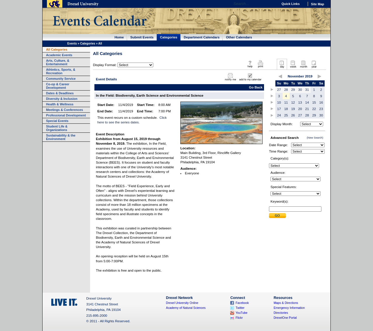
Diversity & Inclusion (62, 98)
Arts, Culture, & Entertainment (57, 62)
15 (314, 102)
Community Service (61, 78)
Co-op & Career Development (57, 85)
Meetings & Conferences (64, 109)
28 (286, 89)
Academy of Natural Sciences (186, 307)
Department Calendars (202, 37)
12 (293, 102)
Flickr (239, 317)
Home (119, 37)
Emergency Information (289, 307)
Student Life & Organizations (57, 128)
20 (300, 109)
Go (272, 3)
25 (286, 115)
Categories (168, 37)
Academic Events (59, 55)
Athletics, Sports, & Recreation (60, 71)
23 (321, 109)
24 (279, 115)
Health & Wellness (59, 104)
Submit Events (142, 37)
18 (286, 109)
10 (279, 102)
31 (307, 89)
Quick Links (290, 4)
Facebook (242, 303)
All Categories (56, 49)
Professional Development (66, 115)
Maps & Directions (286, 303)
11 (286, 102)
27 (279, 89)
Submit (277, 215)
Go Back (256, 87)
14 (307, 102)
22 (314, 109)
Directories (281, 312)
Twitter (239, 307)
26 (293, 115)
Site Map (317, 4)
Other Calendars (239, 37)
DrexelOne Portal (285, 317)
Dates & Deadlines (60, 93)
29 (293, 89)
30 (300, 89)
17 (279, 109)
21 (307, 109)
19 (293, 109)
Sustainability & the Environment (60, 137)
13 (300, 102)
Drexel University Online (182, 303)
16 (321, 102)
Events (72, 43)
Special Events (57, 121)
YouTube (241, 312)
